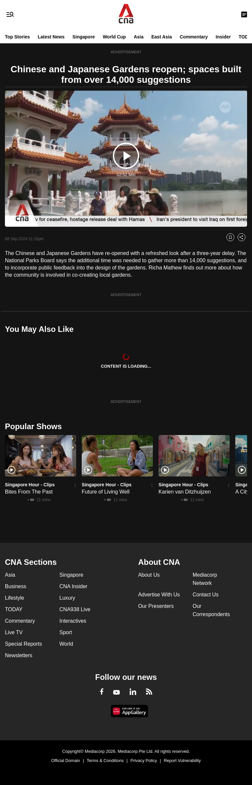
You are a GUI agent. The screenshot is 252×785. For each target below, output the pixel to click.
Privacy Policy (144, 760)
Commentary (194, 36)
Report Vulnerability (182, 760)
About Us (149, 575)
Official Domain (65, 760)
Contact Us (206, 594)
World (66, 644)
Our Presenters (156, 606)
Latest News (51, 36)
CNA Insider (73, 586)
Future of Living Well (106, 492)
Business (15, 586)
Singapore (84, 36)
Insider (223, 36)
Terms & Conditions (105, 760)
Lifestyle (14, 598)
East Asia (161, 36)
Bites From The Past (29, 492)
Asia (139, 36)
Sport (65, 632)
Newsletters (18, 655)
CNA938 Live (74, 609)
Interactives (72, 621)
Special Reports (23, 644)
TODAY (14, 609)
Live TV (14, 632)
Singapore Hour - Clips (30, 484)
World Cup (114, 36)
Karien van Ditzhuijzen (184, 492)
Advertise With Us (159, 594)
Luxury (67, 598)
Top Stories (17, 36)
